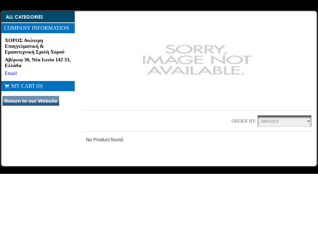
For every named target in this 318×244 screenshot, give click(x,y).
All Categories (24, 17)
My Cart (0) (23, 86)
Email (11, 73)
